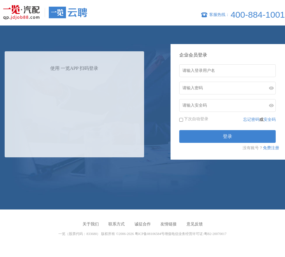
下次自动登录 (196, 118)
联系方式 (116, 224)
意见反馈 (195, 224)
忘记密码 (251, 119)
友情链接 (168, 224)
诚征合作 (143, 224)
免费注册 (271, 147)
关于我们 (91, 224)
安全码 (270, 119)
